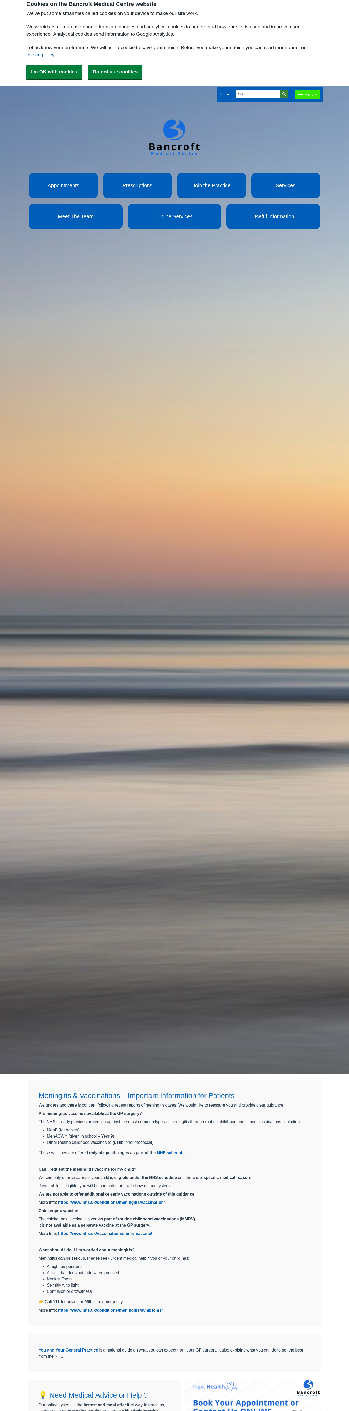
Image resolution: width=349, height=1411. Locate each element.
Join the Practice (212, 185)
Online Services (174, 216)
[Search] (258, 94)
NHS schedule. (171, 1153)
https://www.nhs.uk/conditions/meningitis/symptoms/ (110, 1310)
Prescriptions (138, 185)
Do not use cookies (115, 71)
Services (285, 185)
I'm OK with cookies (54, 71)
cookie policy (40, 54)
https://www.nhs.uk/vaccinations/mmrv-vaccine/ (105, 1233)
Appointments (63, 185)
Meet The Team (76, 216)
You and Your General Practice (68, 1350)
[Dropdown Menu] (307, 94)
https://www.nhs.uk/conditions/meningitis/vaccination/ (111, 1202)
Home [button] (224, 94)
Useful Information (273, 216)
